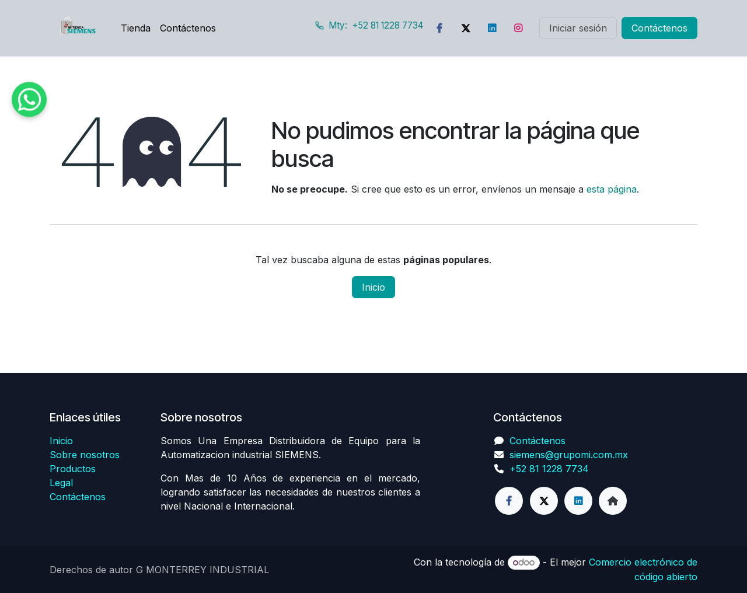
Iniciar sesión (578, 28)
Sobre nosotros (85, 455)
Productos (73, 469)
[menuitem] (135, 28)
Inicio (373, 287)
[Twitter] (465, 28)
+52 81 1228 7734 (549, 469)
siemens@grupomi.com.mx (568, 455)
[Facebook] (439, 28)
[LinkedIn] (492, 28)
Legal (61, 483)
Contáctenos (659, 28)
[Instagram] (518, 28)
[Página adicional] (613, 501)
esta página (612, 189)
